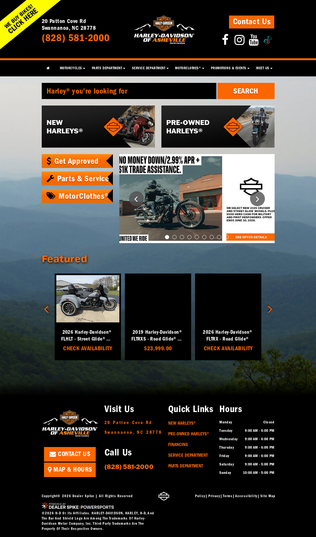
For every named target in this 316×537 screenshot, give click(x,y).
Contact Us (252, 22)
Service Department (188, 455)
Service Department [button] (149, 68)
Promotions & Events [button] (228, 68)
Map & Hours (70, 469)
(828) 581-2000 (129, 466)
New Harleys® (182, 423)
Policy (200, 496)
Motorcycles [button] (71, 68)
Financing (178, 444)
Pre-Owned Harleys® (188, 434)
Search (245, 90)
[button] (136, 198)
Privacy (214, 496)
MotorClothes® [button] (188, 68)
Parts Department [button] (107, 68)
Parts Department (185, 466)
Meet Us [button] (262, 68)
